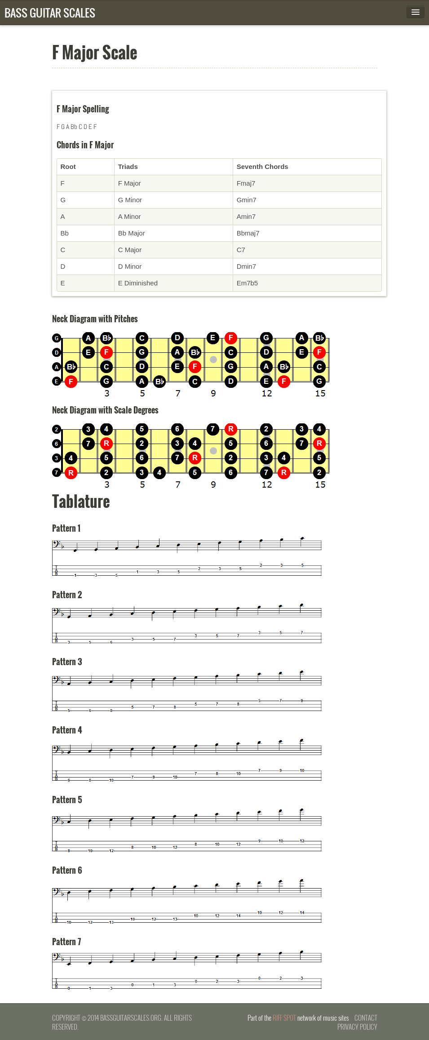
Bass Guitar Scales (49, 12)
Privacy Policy (357, 1026)
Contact (365, 1017)
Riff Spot (284, 1017)
